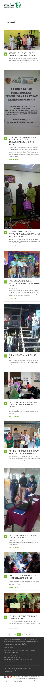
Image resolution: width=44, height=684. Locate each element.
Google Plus (8, 677)
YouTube (11, 677)
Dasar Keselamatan (8, 647)
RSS (14, 677)
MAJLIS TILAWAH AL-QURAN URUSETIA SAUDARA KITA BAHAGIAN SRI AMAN (24, 283)
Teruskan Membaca (13, 65)
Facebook (5, 677)
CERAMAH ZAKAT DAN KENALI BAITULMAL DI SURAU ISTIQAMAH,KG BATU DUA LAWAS (24, 234)
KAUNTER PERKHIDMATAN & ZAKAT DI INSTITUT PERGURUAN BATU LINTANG (23, 404)
